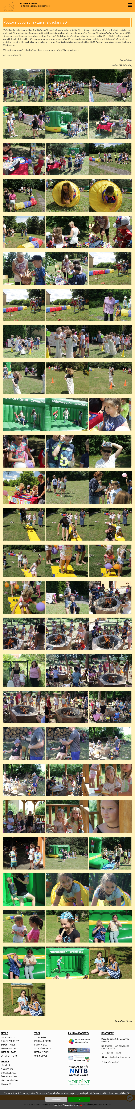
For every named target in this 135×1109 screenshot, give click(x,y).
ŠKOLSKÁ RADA (8, 1073)
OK (79, 1099)
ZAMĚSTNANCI (8, 1045)
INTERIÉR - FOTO (8, 1052)
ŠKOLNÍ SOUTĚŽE (42, 1048)
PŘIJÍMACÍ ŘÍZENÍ (42, 1041)
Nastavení (56, 1099)
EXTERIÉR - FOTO (9, 1056)
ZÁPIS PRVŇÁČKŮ (9, 1080)
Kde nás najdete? (111, 1062)
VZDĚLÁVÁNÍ (40, 1037)
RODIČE (5, 1061)
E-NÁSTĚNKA (7, 1069)
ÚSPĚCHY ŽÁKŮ (41, 1052)
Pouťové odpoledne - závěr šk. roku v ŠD (35, 22)
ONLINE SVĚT (40, 1056)
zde (80, 1105)
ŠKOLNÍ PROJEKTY (10, 1041)
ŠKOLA (4, 1033)
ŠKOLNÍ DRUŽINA (9, 1076)
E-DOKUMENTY (8, 1037)
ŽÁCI (37, 1033)
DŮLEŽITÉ (5, 1065)
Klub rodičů (6, 1084)
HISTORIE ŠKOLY (8, 1048)
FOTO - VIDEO (40, 1045)
